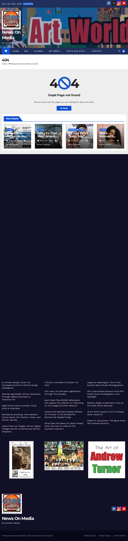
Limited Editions (119, 536)
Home (16, 51)
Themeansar (48, 536)
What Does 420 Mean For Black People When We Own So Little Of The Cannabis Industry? (63, 426)
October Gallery (104, 536)
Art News (54, 51)
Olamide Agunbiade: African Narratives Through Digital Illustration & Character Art (21, 397)
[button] (119, 51)
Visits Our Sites (76, 51)
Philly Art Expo (90, 536)
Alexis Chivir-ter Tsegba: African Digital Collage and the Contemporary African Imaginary (21, 429)
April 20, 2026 (15, 141)
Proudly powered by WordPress (14, 536)
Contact (97, 51)
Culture (41, 129)
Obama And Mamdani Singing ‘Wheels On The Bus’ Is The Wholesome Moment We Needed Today (63, 414)
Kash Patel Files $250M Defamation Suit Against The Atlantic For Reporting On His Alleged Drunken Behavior (63, 403)
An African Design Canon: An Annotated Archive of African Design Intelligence (20, 385)
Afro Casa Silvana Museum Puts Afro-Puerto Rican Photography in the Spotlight (106, 394)
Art (26, 51)
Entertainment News (76, 129)
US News (38, 51)
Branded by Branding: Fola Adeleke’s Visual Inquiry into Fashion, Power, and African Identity (21, 417)
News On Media (18, 518)
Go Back (64, 108)
